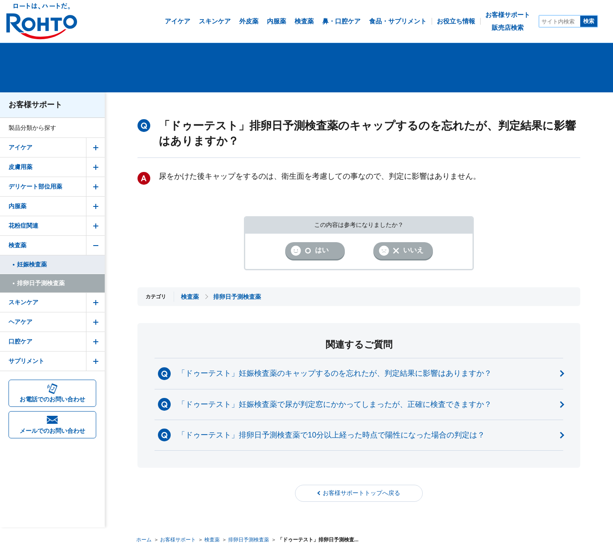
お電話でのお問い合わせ (52, 399)
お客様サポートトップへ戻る (361, 492)
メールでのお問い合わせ (52, 430)
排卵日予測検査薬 (248, 540)
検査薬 (212, 540)
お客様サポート (35, 104)
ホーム (144, 540)
